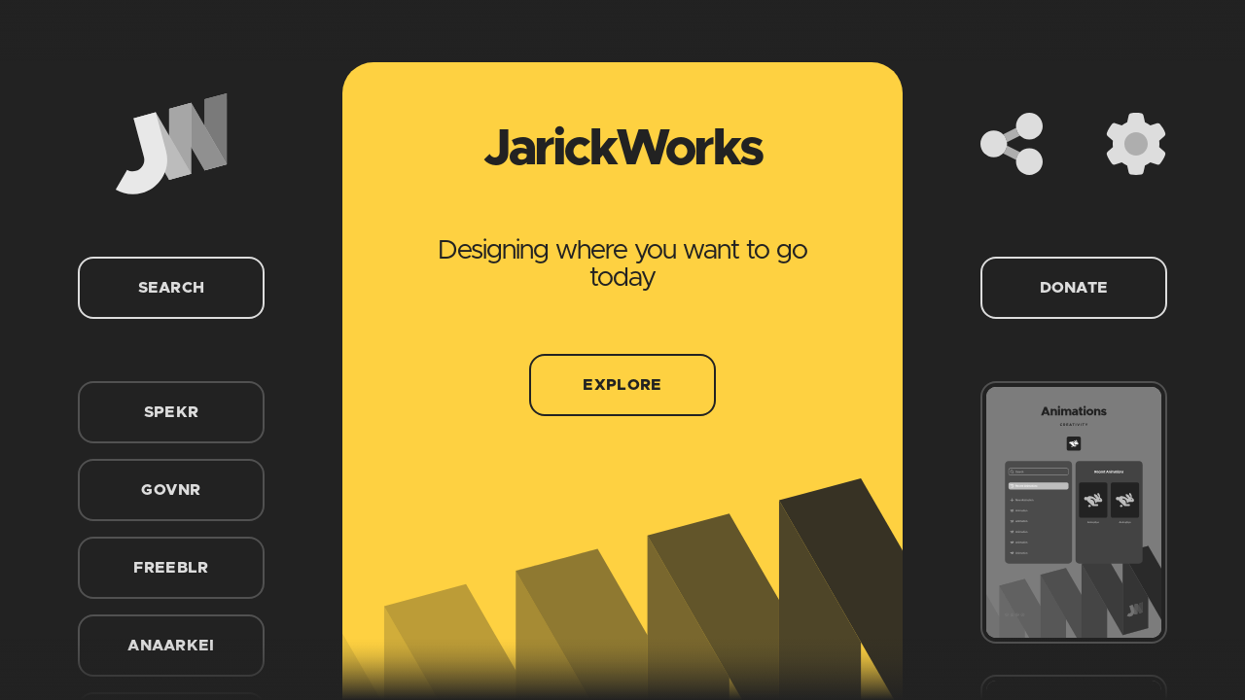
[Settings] (1136, 144)
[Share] (1011, 144)
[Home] (171, 143)
